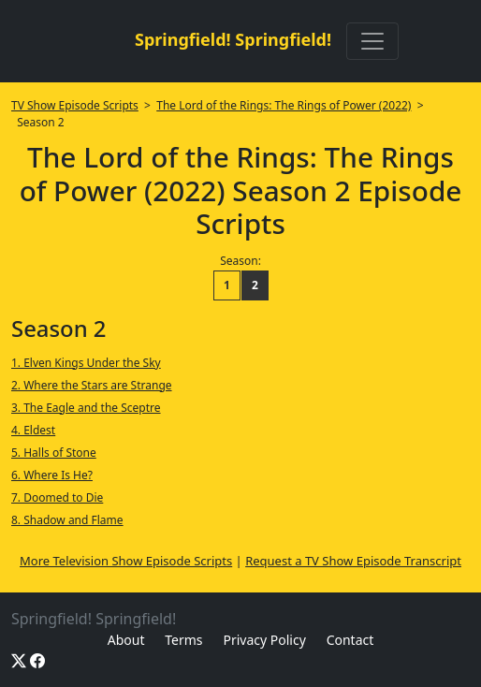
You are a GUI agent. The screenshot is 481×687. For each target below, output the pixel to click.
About (126, 640)
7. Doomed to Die (57, 497)
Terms (183, 640)
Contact (350, 640)
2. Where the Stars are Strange (91, 385)
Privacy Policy (264, 640)
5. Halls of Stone (53, 452)
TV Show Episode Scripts (74, 105)
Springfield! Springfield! (233, 39)
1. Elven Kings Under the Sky (86, 363)
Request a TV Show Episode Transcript (353, 560)
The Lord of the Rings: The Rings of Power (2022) (283, 105)
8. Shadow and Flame (67, 520)
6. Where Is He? (52, 475)
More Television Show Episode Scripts (126, 560)
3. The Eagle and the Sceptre (86, 408)
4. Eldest (33, 430)
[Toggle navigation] (372, 41)
